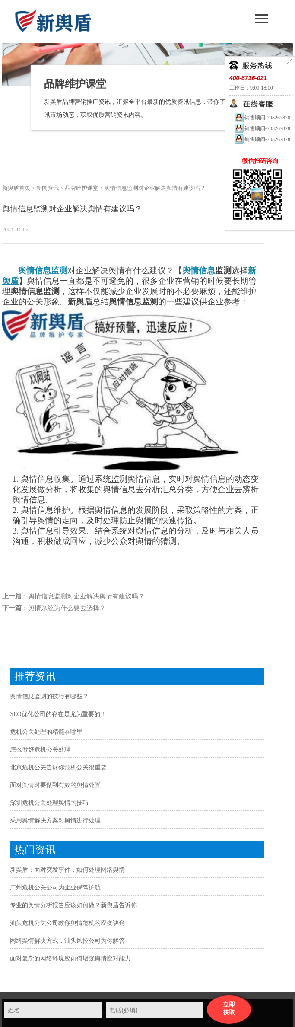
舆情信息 (198, 270)
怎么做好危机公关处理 (40, 749)
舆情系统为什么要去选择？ (67, 608)
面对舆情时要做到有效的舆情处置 (55, 785)
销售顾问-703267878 (262, 118)
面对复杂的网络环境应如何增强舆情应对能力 (70, 958)
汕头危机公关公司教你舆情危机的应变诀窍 (67, 923)
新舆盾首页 (16, 188)
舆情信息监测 (42, 270)
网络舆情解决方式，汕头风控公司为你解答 (67, 940)
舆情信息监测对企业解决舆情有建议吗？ (86, 596)
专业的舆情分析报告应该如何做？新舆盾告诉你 (73, 905)
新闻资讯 (47, 188)
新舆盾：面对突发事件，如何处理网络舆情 (67, 870)
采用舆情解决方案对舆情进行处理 (55, 820)
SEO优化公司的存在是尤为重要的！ (58, 714)
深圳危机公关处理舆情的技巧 (49, 803)
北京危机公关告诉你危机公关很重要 (58, 767)
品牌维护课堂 (81, 188)
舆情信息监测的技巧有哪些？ (49, 696)
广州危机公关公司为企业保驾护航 (55, 887)
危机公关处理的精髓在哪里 (46, 732)
